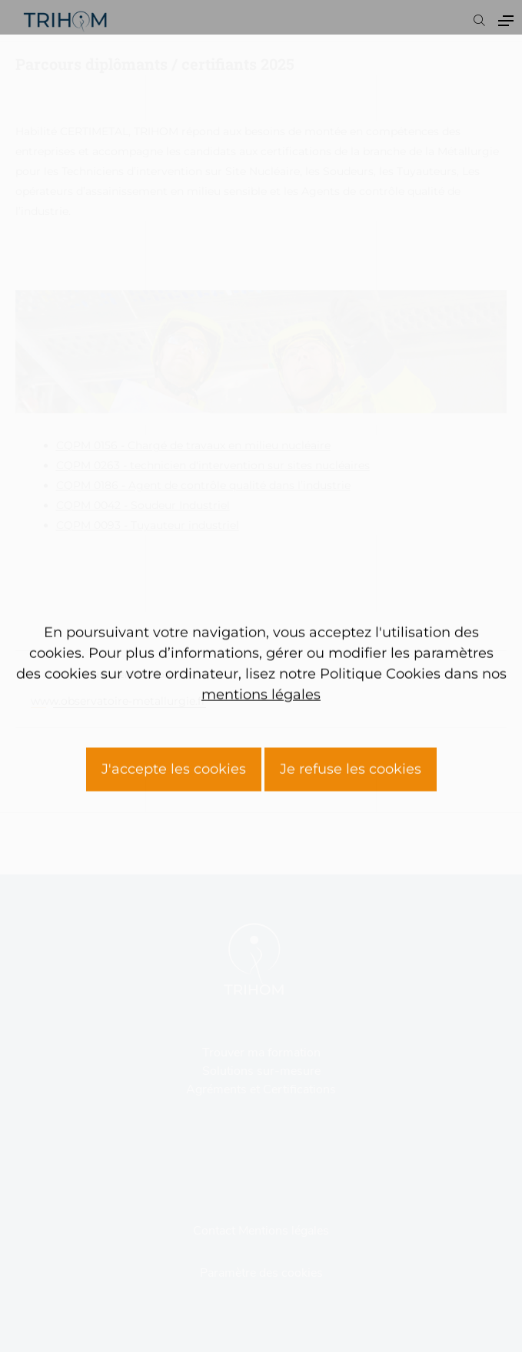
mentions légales (261, 813)
